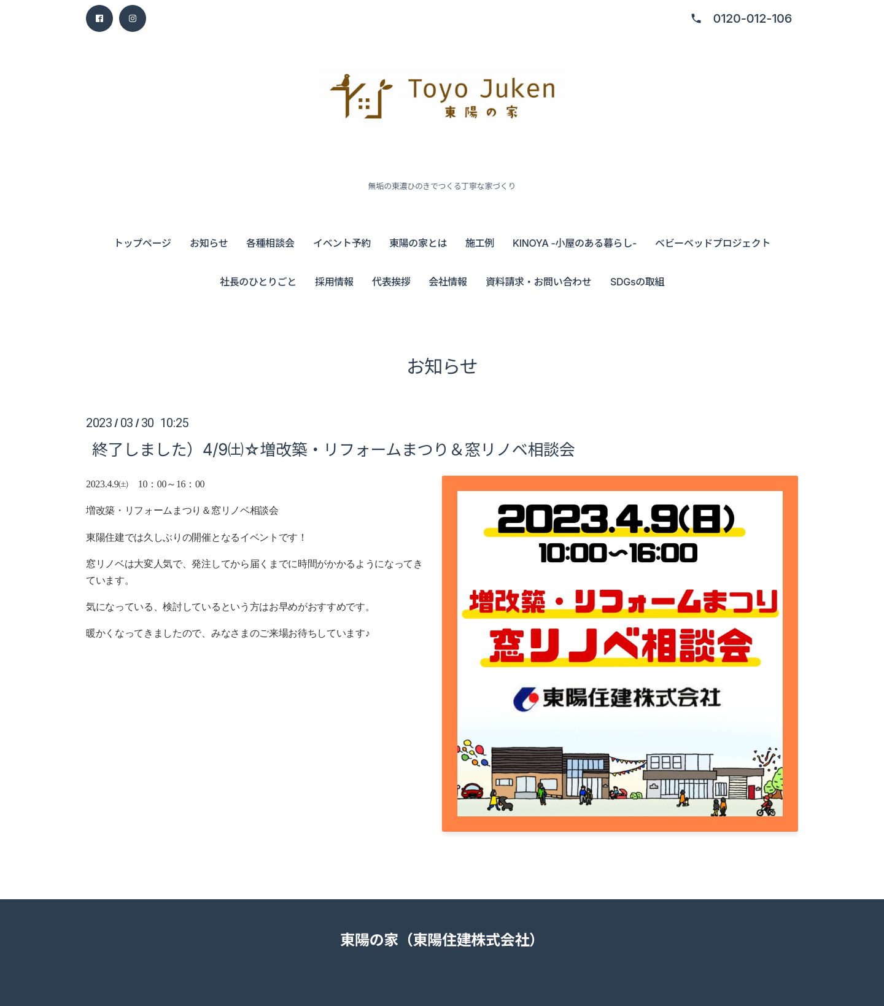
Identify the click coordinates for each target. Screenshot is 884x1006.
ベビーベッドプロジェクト (712, 243)
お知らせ (209, 243)
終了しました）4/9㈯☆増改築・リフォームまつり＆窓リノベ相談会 (333, 449)
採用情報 (334, 282)
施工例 (479, 243)
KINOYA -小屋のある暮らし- (575, 243)
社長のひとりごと (258, 282)
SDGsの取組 (637, 282)
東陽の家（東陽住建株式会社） (442, 940)
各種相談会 (270, 243)
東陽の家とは (418, 243)
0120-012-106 (752, 18)
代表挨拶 (391, 282)
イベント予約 (342, 243)
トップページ (142, 243)
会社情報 (447, 282)
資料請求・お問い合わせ (538, 282)
